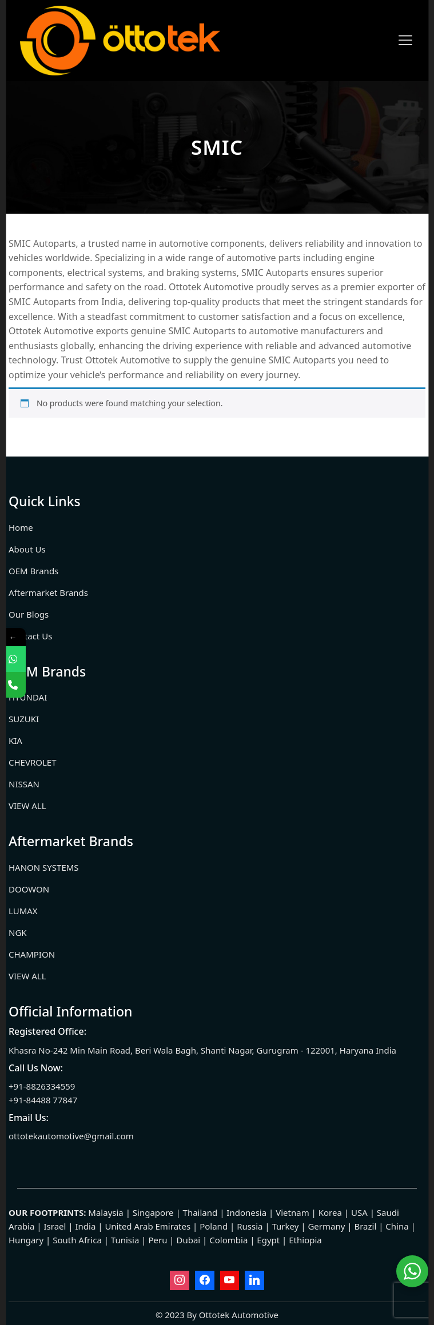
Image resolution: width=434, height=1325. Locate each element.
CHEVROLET (33, 762)
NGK (18, 932)
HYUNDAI (28, 697)
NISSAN (24, 784)
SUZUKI (24, 718)
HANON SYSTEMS (44, 867)
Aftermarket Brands (48, 592)
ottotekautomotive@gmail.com (71, 1136)
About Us (27, 549)
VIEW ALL (27, 805)
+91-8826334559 (42, 1086)
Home (21, 527)
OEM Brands (33, 571)
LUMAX (23, 910)
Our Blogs (29, 614)
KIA (15, 740)
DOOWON (29, 889)
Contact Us (30, 636)
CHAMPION (32, 954)
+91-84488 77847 (43, 1100)
